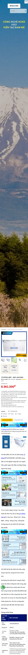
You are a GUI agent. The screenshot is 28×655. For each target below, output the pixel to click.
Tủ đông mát (5, 429)
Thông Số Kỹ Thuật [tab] (18, 420)
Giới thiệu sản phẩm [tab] (7, 420)
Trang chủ (3, 329)
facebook (4, 414)
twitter (11, 414)
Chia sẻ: (3, 411)
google (18, 414)
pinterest (4, 416)
